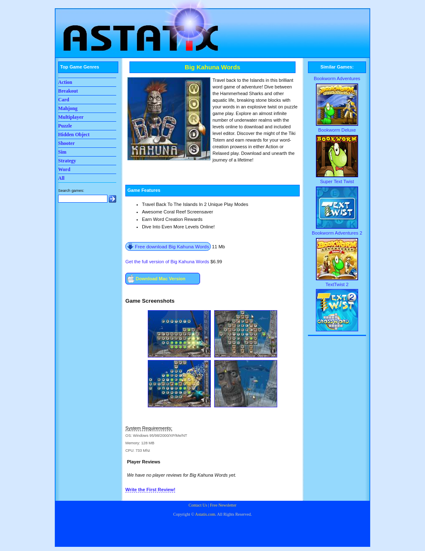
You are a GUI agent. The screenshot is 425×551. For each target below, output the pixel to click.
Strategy (67, 161)
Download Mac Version (161, 278)
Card (63, 100)
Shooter (66, 143)
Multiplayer (70, 117)
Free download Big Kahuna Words (172, 246)
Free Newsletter (223, 505)
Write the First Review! (150, 489)
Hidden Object (74, 134)
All (61, 178)
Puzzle (65, 126)
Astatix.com (205, 514)
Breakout (68, 91)
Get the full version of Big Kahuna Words (167, 261)
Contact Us (197, 505)
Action (65, 82)
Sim (62, 152)
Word (64, 169)
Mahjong (68, 108)
